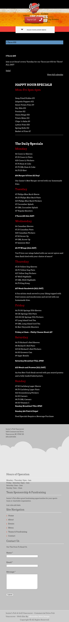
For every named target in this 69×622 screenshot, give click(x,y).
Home (11, 516)
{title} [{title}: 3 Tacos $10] (8, 71)
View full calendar (55, 75)
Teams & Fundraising (17, 532)
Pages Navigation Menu (33, 30)
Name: (9, 553)
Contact (11, 536)
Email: (9, 562)
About (11, 520)
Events (11, 524)
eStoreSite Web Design (39, 616)
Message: (11, 572)
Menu (11, 528)
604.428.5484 (11, 437)
